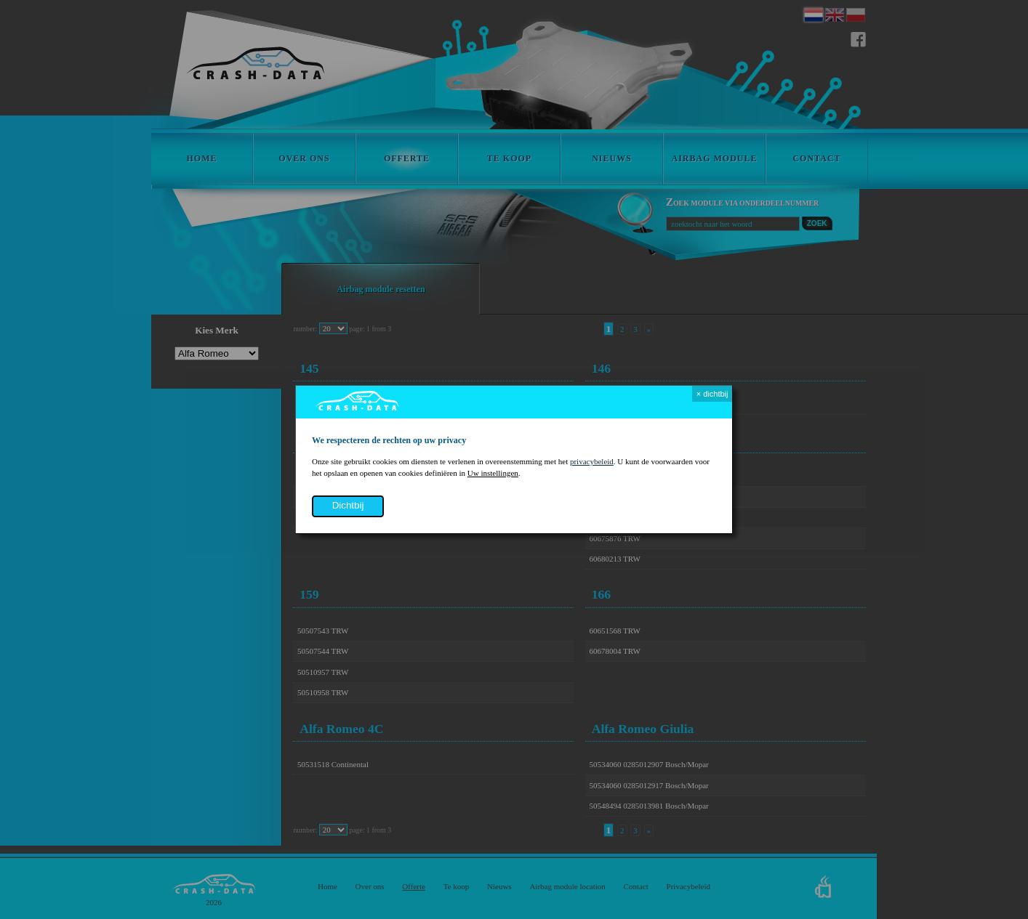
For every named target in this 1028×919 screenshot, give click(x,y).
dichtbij (348, 505)
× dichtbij (712, 393)
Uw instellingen (492, 473)
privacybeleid (592, 461)
